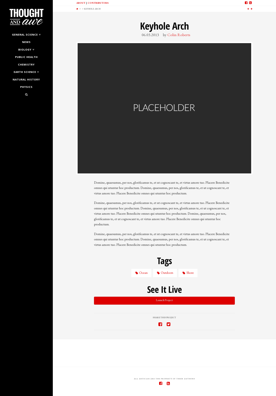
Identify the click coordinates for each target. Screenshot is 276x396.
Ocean (141, 273)
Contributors (98, 2)
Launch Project (164, 300)
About (80, 2)
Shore (188, 273)
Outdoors (164, 273)
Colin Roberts (178, 34)
